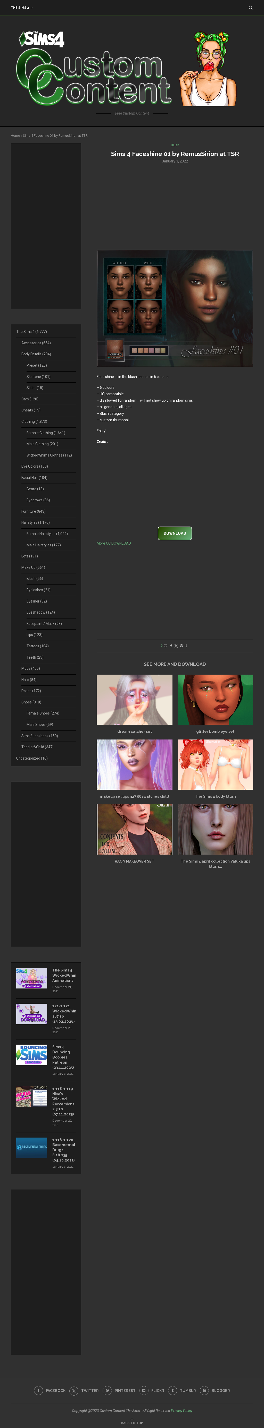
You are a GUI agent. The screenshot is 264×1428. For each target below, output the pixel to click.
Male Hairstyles (44, 545)
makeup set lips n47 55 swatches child (134, 797)
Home (15, 135)
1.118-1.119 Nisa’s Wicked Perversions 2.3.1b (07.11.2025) (63, 1100)
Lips (35, 635)
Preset (37, 365)
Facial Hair (34, 478)
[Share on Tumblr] (186, 646)
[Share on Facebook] (171, 646)
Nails (29, 680)
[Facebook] (49, 1389)
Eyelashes (39, 590)
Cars (29, 399)
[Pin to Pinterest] (181, 646)
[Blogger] (215, 1389)
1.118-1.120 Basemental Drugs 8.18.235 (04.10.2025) (63, 1149)
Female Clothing (46, 433)
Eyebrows (38, 500)
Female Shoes (43, 713)
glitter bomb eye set (215, 731)
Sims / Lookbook (39, 736)
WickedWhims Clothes (49, 455)
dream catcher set (134, 731)
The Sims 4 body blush (215, 797)
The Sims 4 (20, 8)
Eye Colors (34, 466)
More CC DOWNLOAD (114, 543)
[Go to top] (132, 1422)
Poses (31, 691)
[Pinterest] (119, 1389)
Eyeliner (37, 601)
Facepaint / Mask (44, 624)
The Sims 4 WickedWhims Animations (64, 975)
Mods (30, 668)
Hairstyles (35, 522)
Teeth (35, 657)
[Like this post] (165, 646)
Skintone (39, 377)
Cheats (30, 410)
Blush (35, 579)
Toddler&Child (37, 747)
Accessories (36, 343)
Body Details (36, 354)
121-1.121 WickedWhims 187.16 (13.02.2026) (64, 1013)
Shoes (31, 702)
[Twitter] (84, 1389)
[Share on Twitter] (176, 646)
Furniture (33, 511)
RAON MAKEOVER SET (134, 861)
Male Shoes (40, 724)
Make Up (33, 567)
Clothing (34, 421)
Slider (35, 388)
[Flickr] (151, 1389)
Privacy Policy (181, 1409)
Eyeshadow (41, 612)
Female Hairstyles (47, 534)
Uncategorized (32, 758)
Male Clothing (42, 444)
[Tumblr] (182, 1389)
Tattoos (38, 646)
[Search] (250, 7)
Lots (29, 556)
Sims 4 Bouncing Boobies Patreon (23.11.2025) (63, 1057)
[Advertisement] (175, 206)
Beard (35, 489)
